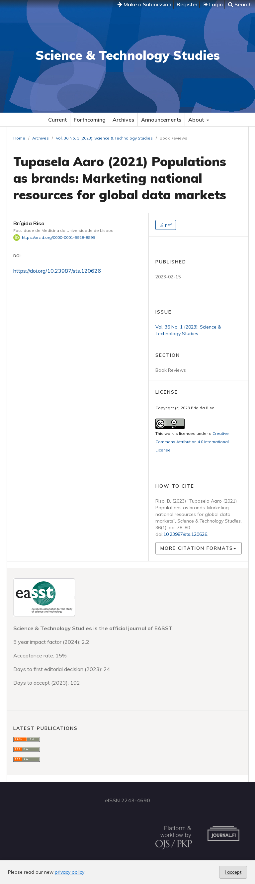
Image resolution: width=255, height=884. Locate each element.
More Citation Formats (196, 548)
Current (57, 119)
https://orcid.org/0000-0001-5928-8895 (58, 237)
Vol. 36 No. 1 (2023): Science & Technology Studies (104, 138)
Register (187, 4)
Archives (123, 119)
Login (213, 4)
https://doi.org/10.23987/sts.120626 (57, 270)
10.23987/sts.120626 (185, 534)
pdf (168, 224)
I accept (233, 872)
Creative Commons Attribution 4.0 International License (192, 441)
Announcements (161, 119)
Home (19, 138)
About (196, 119)
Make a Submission (144, 4)
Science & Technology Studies (128, 55)
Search (240, 4)
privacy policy (69, 872)
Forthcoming (90, 119)
